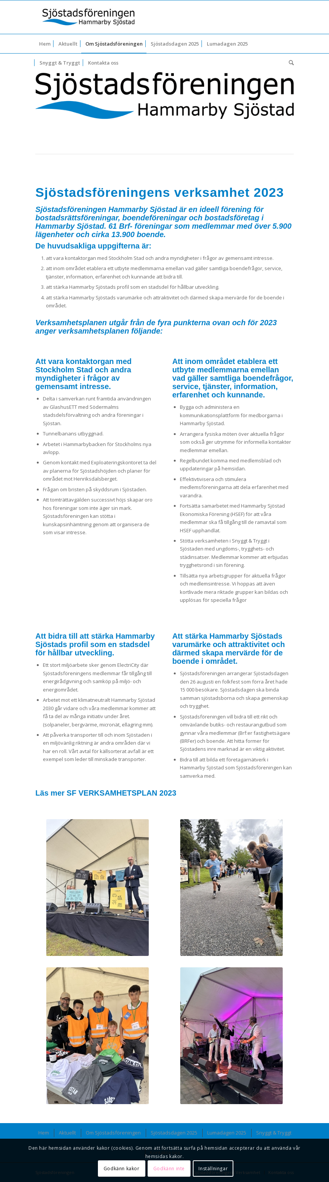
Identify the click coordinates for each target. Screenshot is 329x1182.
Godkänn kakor (122, 1168)
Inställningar (213, 1168)
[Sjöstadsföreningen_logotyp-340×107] (88, 17)
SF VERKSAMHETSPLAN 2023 (121, 793)
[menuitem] (44, 43)
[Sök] (289, 62)
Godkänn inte (169, 1168)
